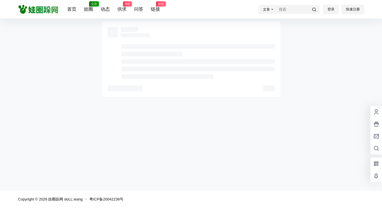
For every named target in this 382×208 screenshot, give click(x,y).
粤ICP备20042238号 (106, 199)
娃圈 (88, 6)
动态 (105, 9)
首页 (71, 9)
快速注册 (353, 9)
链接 (155, 6)
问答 (138, 9)
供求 (122, 6)
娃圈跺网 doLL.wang (65, 199)
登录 (331, 9)
